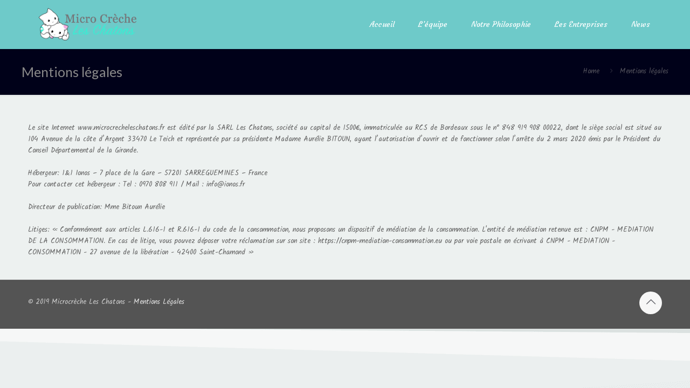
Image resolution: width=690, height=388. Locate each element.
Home (591, 71)
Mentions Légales (159, 302)
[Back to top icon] (650, 303)
